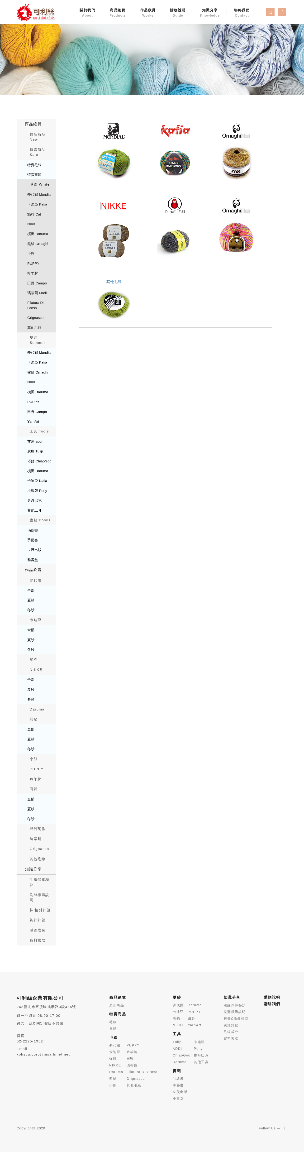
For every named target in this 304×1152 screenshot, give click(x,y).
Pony (198, 1049)
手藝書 (32, 540)
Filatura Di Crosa (35, 305)
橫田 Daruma (37, 234)
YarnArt (33, 421)
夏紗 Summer (37, 339)
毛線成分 (231, 1032)
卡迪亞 (36, 620)
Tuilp (177, 1042)
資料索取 (37, 940)
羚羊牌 (32, 273)
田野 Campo (37, 283)
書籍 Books (40, 520)
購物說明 (178, 13)
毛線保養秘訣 (39, 882)
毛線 (113, 1022)
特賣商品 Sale (37, 152)
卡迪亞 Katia (37, 204)
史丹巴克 (34, 500)
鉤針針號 (37, 920)
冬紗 (30, 610)
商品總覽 (117, 13)
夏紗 (30, 600)
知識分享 (210, 13)
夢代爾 (36, 580)
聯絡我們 (242, 13)
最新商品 (116, 1005)
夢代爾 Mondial (39, 194)
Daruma (37, 709)
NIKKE (32, 224)
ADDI (177, 1049)
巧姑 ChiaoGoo (39, 461)
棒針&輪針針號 (236, 1018)
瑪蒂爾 (36, 839)
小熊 (30, 253)
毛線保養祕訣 (235, 1005)
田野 (34, 789)
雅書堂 (32, 560)
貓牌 (34, 659)
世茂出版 (34, 550)
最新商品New (37, 136)
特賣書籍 (34, 175)
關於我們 (87, 13)
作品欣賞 (148, 13)
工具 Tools (39, 431)
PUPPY (33, 263)
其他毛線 (34, 328)
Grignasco (35, 318)
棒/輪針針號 (40, 910)
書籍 (113, 1029)
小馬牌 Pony (37, 491)
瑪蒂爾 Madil (37, 293)
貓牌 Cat (34, 214)
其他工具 (34, 510)
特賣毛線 (34, 165)
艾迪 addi (34, 441)
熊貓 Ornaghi (37, 244)
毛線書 (32, 530)
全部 (30, 590)
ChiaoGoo (181, 1055)
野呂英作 (37, 829)
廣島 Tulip (35, 451)
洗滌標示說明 (39, 897)
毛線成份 (37, 930)
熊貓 (34, 719)
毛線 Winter (40, 184)
